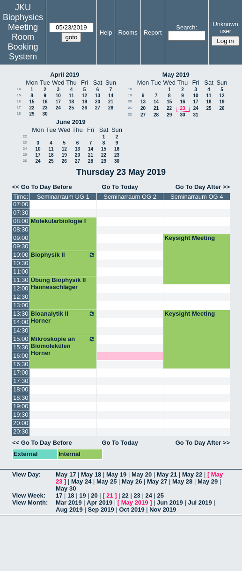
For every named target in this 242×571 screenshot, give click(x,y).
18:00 (21, 389)
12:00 (21, 288)
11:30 (21, 279)
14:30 (21, 330)
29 (31, 113)
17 (58, 101)
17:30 (21, 380)
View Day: (26, 474)
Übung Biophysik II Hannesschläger (58, 283)
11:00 (21, 271)
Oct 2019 (131, 509)
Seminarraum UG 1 (63, 196)
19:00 (21, 406)
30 (44, 113)
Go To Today (120, 186)
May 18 (91, 474)
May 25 (106, 481)
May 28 (182, 481)
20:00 (21, 422)
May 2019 (176, 74)
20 (97, 101)
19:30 (21, 414)
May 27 (157, 481)
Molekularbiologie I (58, 220)
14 (19, 89)
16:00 (21, 355)
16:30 (21, 364)
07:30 (21, 212)
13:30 (21, 313)
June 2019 (71, 121)
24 (58, 107)
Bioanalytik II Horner (63, 317)
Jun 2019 (170, 502)
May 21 (167, 474)
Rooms (127, 32)
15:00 (21, 338)
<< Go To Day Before (42, 186)
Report (153, 32)
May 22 (192, 474)
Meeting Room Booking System (22, 41)
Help (106, 32)
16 (19, 101)
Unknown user (225, 28)
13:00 (21, 305)
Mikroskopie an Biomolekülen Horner (63, 345)
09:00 (21, 237)
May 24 (81, 481)
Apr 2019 (99, 502)
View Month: (30, 502)
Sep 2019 (101, 509)
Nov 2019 (162, 509)
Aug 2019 (69, 509)
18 (71, 101)
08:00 (21, 220)
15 (19, 95)
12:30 (21, 296)
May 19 (116, 474)
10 (58, 95)
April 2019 (64, 74)
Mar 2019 (69, 502)
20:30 (21, 431)
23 (44, 107)
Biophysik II (63, 255)
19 (84, 101)
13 (97, 95)
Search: (186, 27)
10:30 (21, 263)
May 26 (132, 481)
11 (71, 95)
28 (110, 107)
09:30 (21, 246)
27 (97, 107)
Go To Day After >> (203, 186)
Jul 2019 (200, 502)
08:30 (21, 229)
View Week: (28, 495)
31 (195, 114)
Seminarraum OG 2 (129, 196)
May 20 (142, 474)
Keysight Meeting (189, 237)
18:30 (21, 397)
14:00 (21, 321)
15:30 (21, 347)
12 (84, 95)
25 (71, 107)
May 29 (208, 481)
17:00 (21, 372)
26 (84, 107)
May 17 (66, 474)
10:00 (21, 254)
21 (110, 101)
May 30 (66, 488)
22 (31, 107)
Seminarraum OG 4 (196, 196)
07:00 (21, 204)
